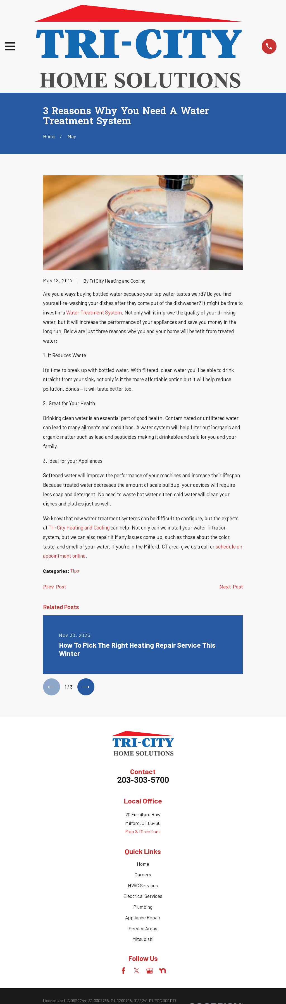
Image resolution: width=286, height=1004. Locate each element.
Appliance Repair (143, 917)
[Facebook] (123, 970)
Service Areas (143, 928)
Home (143, 864)
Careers (143, 874)
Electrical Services (142, 896)
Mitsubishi (142, 939)
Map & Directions (143, 831)
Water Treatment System (94, 312)
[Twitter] (136, 970)
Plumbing (142, 907)
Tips (74, 570)
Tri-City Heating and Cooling (79, 527)
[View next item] (85, 686)
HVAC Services (143, 885)
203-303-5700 (143, 781)
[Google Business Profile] (149, 970)
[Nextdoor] (162, 970)
